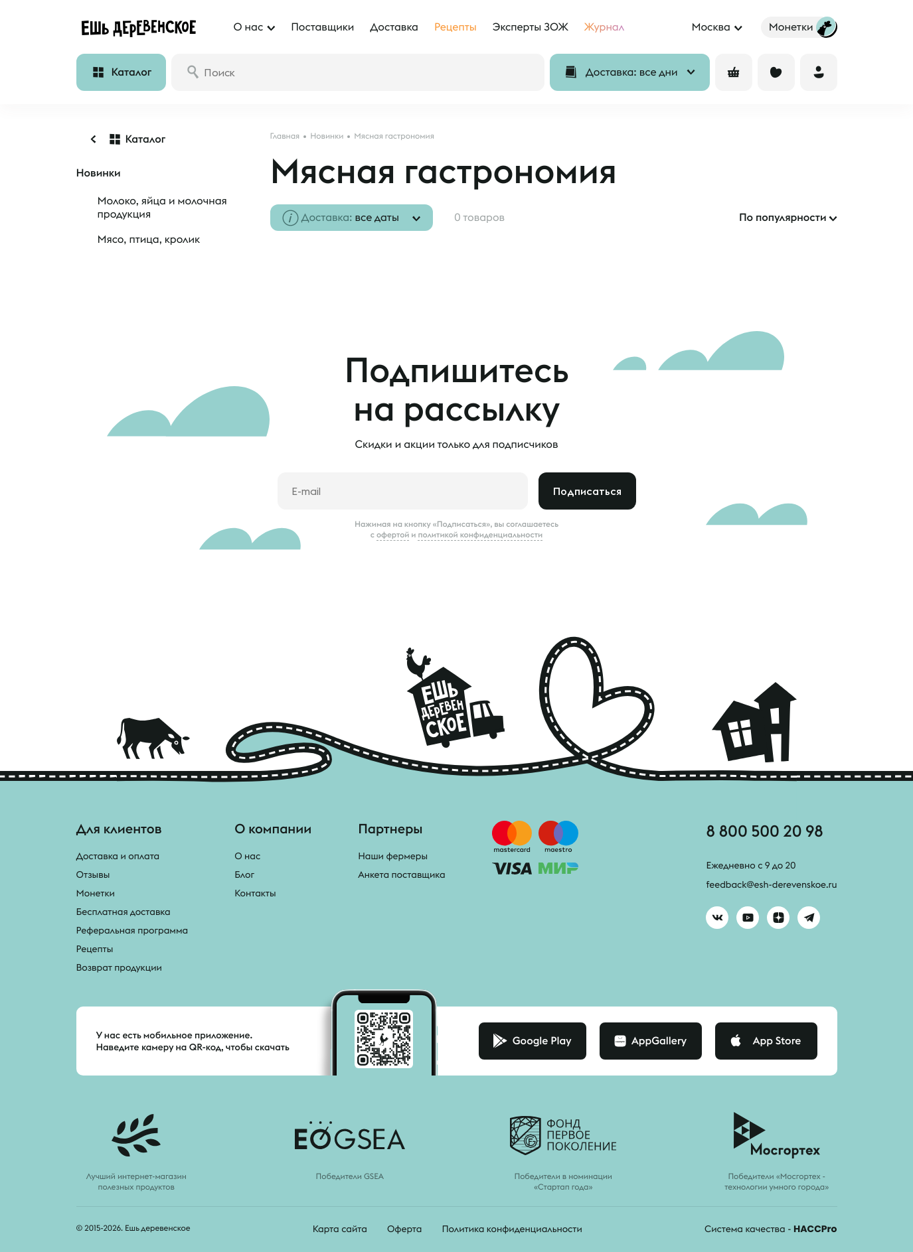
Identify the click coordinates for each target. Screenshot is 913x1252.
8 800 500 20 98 (764, 830)
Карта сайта (340, 1228)
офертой (393, 534)
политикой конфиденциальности (480, 534)
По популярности (783, 218)
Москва (710, 27)
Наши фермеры (393, 856)
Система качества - (771, 1229)
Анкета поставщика (401, 874)
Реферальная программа (132, 930)
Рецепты (95, 948)
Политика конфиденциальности (512, 1228)
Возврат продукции (119, 967)
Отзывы (93, 874)
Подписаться (587, 491)
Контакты (255, 893)
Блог (244, 874)
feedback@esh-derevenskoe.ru (771, 884)
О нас (247, 856)
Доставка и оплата (118, 856)
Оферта (404, 1228)
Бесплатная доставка (123, 911)
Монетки (95, 893)
